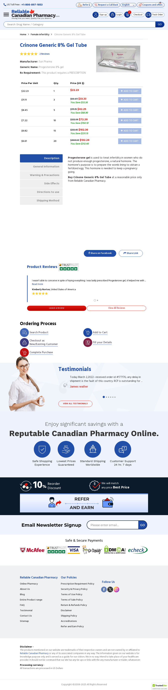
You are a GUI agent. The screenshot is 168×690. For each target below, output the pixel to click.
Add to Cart (129, 91)
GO (160, 24)
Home (23, 35)
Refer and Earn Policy (72, 626)
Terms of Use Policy (71, 594)
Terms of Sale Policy (72, 600)
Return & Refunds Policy (74, 605)
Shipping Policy (69, 616)
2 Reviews (45, 54)
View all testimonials (75, 403)
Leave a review (56, 308)
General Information (46, 167)
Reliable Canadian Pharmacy (34, 653)
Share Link (131, 253)
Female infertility (40, 35)
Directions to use (48, 193)
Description (51, 158)
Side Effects (51, 184)
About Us (25, 589)
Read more (37, 284)
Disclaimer (66, 610)
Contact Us (26, 616)
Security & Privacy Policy (74, 589)
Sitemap (24, 621)
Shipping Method (47, 201)
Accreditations (69, 621)
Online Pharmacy (29, 584)
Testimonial (26, 610)
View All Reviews (116, 308)
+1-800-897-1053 (32, 4)
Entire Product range (31, 600)
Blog (22, 594)
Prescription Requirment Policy (77, 584)
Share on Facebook (100, 253)
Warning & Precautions (44, 175)
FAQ (22, 605)
